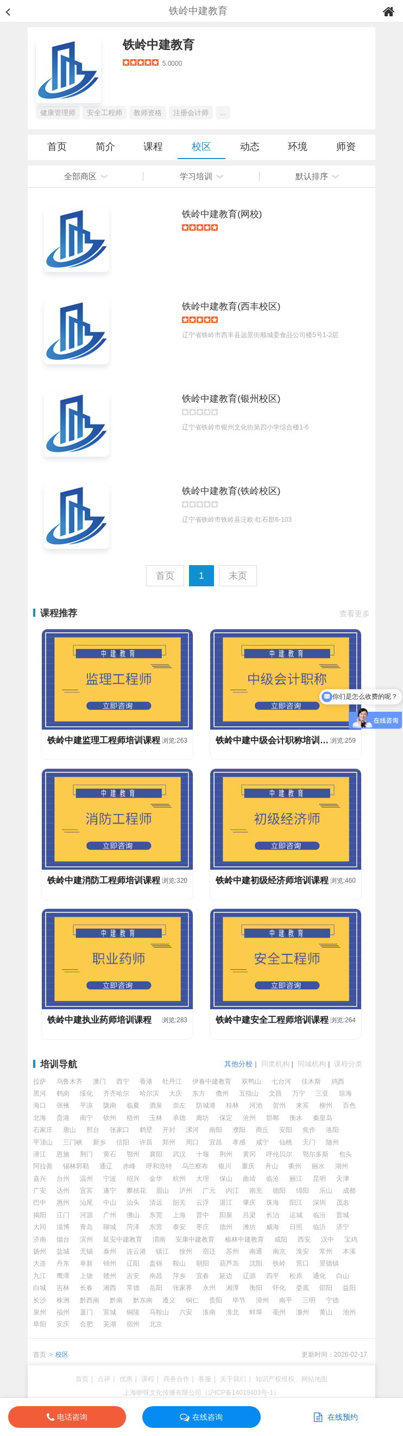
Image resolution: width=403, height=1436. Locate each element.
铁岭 (279, 1263)
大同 (39, 1227)
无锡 (86, 1251)
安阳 (285, 1130)
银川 (224, 1166)
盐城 (63, 1251)
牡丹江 (172, 1081)
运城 (296, 1215)
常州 (325, 1251)
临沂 (319, 1227)
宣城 (109, 1312)
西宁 (122, 1081)
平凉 (86, 1105)
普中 (202, 1215)
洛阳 (332, 1130)
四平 (272, 1276)
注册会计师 (191, 113)
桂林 (232, 1105)
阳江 (296, 1202)
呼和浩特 (159, 1166)
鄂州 (133, 1154)
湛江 (225, 1202)
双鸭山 (251, 1081)
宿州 (133, 1324)
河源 (86, 1215)
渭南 (159, 1239)
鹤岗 (63, 1093)
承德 (179, 1118)
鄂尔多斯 (316, 1154)
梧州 (133, 1118)
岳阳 (155, 1288)
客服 (204, 1379)
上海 (179, 1215)
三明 (309, 1300)
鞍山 (179, 1263)
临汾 (319, 1215)
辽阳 (133, 1263)
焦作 (309, 1130)
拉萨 (39, 1081)
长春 (86, 1288)
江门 (63, 1215)
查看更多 (354, 613)
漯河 (192, 1130)
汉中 (327, 1239)
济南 (39, 1239)
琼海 (345, 1093)
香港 (146, 1081)
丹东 (63, 1263)
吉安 (133, 1276)
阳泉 (225, 1215)
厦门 (86, 1312)
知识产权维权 (274, 1379)
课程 (153, 146)
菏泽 (133, 1227)
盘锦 (155, 1263)
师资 (346, 146)
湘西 (109, 1288)
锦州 (109, 1263)
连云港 (136, 1251)
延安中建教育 (122, 1239)
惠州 (63, 1202)
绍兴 (133, 1178)
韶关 (179, 1202)
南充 (255, 1190)
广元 (209, 1190)
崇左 (179, 1105)
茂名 (342, 1202)
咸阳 (280, 1239)
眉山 (162, 1190)
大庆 (175, 1093)
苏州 (232, 1251)
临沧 (272, 1178)
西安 (304, 1239)
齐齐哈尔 (116, 1093)
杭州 (179, 1178)
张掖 (63, 1105)
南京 (279, 1251)
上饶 (86, 1276)
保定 (225, 1118)
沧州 (249, 1118)
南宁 (86, 1118)
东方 (198, 1093)
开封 (168, 1130)
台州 (63, 1178)
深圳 (319, 1202)
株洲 (63, 1300)
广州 (109, 1215)
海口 (39, 1105)
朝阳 (202, 1263)
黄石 (109, 1154)
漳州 (262, 1300)
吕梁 (249, 1215)
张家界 (182, 1288)
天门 (309, 1142)
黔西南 (89, 1300)
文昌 (275, 1093)
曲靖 (249, 1178)
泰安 (179, 1227)
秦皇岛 (322, 1118)
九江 (39, 1276)
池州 (349, 1312)
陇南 (109, 1105)
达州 (63, 1190)
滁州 (302, 1312)
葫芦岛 (229, 1263)
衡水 (296, 1118)
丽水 (318, 1166)
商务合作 (176, 1379)
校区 (201, 146)
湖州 (341, 1166)
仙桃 (285, 1142)
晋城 (342, 1215)
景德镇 (329, 1263)
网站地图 (314, 1379)
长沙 (39, 1300)
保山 (225, 1178)
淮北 (232, 1312)
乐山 (325, 1190)
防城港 (206, 1105)
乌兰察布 (195, 1166)
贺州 (279, 1105)
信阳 (122, 1142)
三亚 (322, 1093)
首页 (57, 146)
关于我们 (233, 1379)
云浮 (202, 1202)
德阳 (279, 1190)
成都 (349, 1190)
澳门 (99, 1081)
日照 (296, 1227)
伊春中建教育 (211, 1081)
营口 (302, 1263)
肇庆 (249, 1202)
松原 (296, 1276)
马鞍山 (159, 1312)
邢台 (92, 1130)
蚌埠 (255, 1312)
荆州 (225, 1154)
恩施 (63, 1154)
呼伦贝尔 (279, 1154)
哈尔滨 (149, 1093)
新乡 (99, 1142)
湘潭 (232, 1288)
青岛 (86, 1227)
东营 (155, 1227)
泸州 (185, 1190)
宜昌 (215, 1142)
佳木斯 (311, 1081)
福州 (63, 1312)
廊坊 (202, 1118)
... (223, 113)
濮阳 (238, 1130)
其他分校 (238, 1064)
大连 (39, 1263)
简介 (105, 146)
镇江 (162, 1251)
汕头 (133, 1202)
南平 (285, 1300)
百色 (349, 1105)
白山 (342, 1276)
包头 (345, 1154)
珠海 (272, 1202)
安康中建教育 (195, 1239)
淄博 (63, 1227)
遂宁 (109, 1190)
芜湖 (109, 1324)
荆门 (86, 1154)
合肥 (86, 1324)
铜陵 (133, 1312)
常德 (133, 1288)
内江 (232, 1190)
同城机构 (312, 1064)
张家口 (119, 1130)
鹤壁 (146, 1130)
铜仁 (192, 1300)
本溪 (349, 1251)
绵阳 (302, 1190)
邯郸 (272, 1118)
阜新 (86, 1263)
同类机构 (275, 1064)
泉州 (39, 1312)
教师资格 (148, 113)
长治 (272, 1215)
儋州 (222, 1093)
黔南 (116, 1300)
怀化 (279, 1288)
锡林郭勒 (76, 1166)
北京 (155, 1324)
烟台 (63, 1239)
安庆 (63, 1324)
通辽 (105, 1166)
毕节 (238, 1300)
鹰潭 (63, 1276)
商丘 (262, 1130)
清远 (155, 1202)
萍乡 (179, 1276)
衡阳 (255, 1288)
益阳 (349, 1288)
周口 (192, 1142)
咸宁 (262, 1142)
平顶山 (43, 1142)
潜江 (39, 1154)
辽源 (249, 1276)
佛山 (133, 1215)
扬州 (39, 1251)
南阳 (215, 1130)
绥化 (86, 1093)
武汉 (179, 1154)
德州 (225, 1227)
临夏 (133, 1105)
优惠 (126, 1379)
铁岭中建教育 (158, 45)
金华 (155, 1178)
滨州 (86, 1239)
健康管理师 (57, 113)
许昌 (146, 1142)
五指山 (249, 1093)
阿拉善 (43, 1166)
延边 (225, 1276)
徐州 (185, 1251)
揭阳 (39, 1215)
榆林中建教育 (244, 1239)
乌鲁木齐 (69, 1081)
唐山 (69, 1130)
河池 (255, 1105)
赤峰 (129, 1166)
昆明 (319, 1178)
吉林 (63, 1288)
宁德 (332, 1300)
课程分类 (348, 1064)
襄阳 (155, 1154)
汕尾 (86, 1202)
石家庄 (43, 1130)
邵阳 (325, 1288)
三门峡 (73, 1142)
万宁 (298, 1093)
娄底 (302, 1288)
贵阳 (215, 1300)
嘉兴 (39, 1178)
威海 (272, 1227)
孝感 (238, 1142)
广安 (39, 1190)
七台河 (281, 1081)
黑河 (39, 1093)
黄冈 (249, 1154)
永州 (209, 1288)
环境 (297, 146)
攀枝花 (136, 1190)
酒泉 (155, 1105)
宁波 (109, 1178)
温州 (86, 1178)
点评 (103, 1379)
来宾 (302, 1105)
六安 (185, 1312)
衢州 (294, 1166)
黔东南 (143, 1300)
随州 (332, 1142)
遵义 (168, 1300)
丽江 (296, 1178)
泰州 (109, 1251)
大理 (202, 1178)
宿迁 (209, 1251)
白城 (39, 1288)
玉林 (155, 1118)
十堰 (202, 1154)
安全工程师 (104, 113)
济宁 (342, 1227)
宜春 (202, 1276)
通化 (319, 1276)
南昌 (155, 1276)
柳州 (325, 1105)
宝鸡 (350, 1239)
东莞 (155, 1215)
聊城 (109, 1227)
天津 (342, 1178)
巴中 (39, 1202)
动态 (250, 146)
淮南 (209, 1312)
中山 (109, 1202)
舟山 (271, 1166)
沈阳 (255, 1263)
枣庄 (202, 1227)
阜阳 (39, 1324)
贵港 (63, 1118)
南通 (255, 1251)
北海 (39, 1118)
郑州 (168, 1142)
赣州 (109, 1276)
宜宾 (86, 1190)
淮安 (302, 1251)
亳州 (279, 1312)
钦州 (109, 1118)
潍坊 (249, 1227)
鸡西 (337, 1081)
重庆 (248, 1166)
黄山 (325, 1312)
